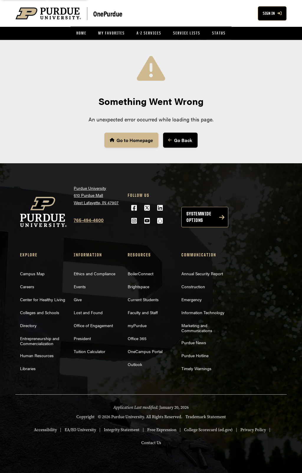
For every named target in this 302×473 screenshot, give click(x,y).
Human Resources (37, 355)
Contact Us (151, 442)
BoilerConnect (140, 273)
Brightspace (138, 286)
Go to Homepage (132, 139)
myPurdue (137, 325)
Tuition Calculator (89, 351)
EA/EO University (80, 429)
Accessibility (45, 429)
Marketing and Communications (196, 327)
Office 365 (137, 338)
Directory (28, 325)
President (82, 338)
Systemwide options (198, 216)
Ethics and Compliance (94, 273)
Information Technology (202, 312)
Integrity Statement (121, 429)
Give (78, 299)
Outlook (135, 364)
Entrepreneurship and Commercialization (39, 340)
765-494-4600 (89, 219)
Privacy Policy (253, 429)
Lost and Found (88, 312)
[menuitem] (81, 33)
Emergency (191, 299)
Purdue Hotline (195, 355)
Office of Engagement (93, 325)
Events (80, 286)
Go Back (179, 140)
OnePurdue (107, 13)
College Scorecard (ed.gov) (208, 429)
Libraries (28, 368)
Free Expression (161, 429)
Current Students (143, 299)
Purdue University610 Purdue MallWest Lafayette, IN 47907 (96, 194)
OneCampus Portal (145, 351)
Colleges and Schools (39, 312)
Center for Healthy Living (42, 299)
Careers (27, 286)
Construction (193, 286)
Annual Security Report (202, 273)
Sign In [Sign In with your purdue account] (272, 13)
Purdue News (193, 342)
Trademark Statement (206, 416)
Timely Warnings (196, 368)
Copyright (85, 416)
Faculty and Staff (143, 312)
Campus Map (32, 273)
